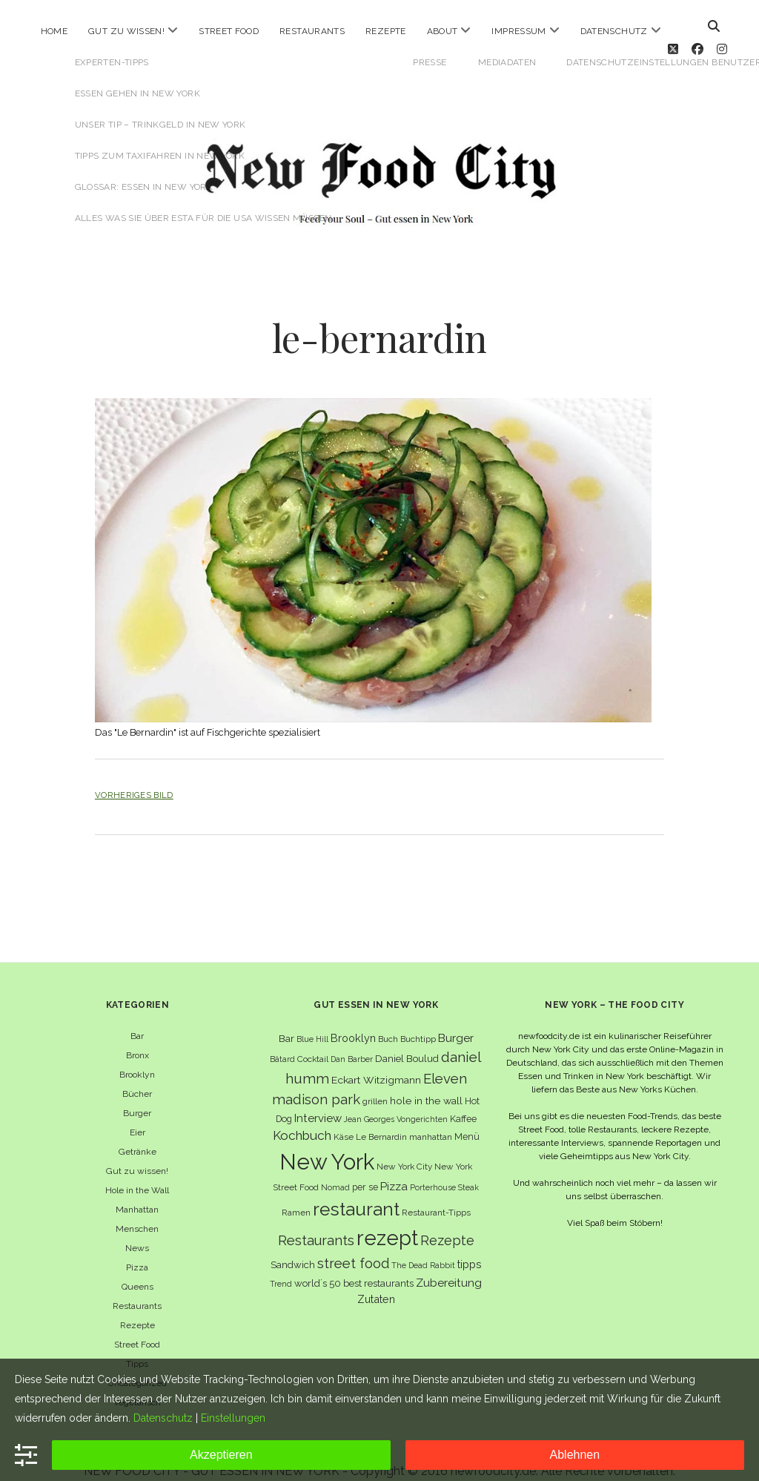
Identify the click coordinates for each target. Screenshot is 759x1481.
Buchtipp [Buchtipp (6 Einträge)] (418, 1022)
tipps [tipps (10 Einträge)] (469, 1247)
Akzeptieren (221, 1454)
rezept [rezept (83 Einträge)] (387, 1221)
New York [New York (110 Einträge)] (326, 1145)
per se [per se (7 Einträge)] (365, 1169)
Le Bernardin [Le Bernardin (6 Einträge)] (381, 1120)
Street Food (229, 31)
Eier (137, 1115)
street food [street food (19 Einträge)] (353, 1246)
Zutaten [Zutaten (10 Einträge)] (376, 1282)
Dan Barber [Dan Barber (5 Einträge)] (352, 1042)
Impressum (518, 31)
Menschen (137, 1212)
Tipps (137, 1347)
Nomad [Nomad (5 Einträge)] (335, 1170)
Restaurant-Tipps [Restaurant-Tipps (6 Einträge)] (436, 1195)
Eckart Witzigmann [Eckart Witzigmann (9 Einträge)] (376, 1063)
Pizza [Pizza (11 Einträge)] (394, 1169)
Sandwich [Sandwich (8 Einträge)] (293, 1247)
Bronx (137, 1038)
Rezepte (385, 31)
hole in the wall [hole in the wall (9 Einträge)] (426, 1083)
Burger (137, 1096)
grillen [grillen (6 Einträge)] (375, 1084)
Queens (137, 1269)
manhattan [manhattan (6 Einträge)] (430, 1120)
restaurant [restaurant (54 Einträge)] (356, 1192)
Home (54, 31)
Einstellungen (233, 1418)
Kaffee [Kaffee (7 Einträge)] (463, 1101)
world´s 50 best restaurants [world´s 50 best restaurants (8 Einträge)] (354, 1266)
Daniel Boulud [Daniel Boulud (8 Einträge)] (407, 1041)
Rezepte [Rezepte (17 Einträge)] (447, 1223)
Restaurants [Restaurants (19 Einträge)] (316, 1223)
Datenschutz (614, 31)
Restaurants (312, 31)
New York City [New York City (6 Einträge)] (404, 1149)
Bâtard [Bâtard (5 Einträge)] (282, 1042)
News (137, 1231)
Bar (137, 1019)
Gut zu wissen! (126, 31)
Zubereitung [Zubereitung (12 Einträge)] (449, 1266)
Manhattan (137, 1192)
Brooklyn (137, 1057)
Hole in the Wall (137, 1173)
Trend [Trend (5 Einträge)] (281, 1266)
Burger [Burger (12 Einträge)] (456, 1021)
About (442, 31)
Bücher (137, 1077)
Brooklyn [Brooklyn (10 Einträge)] (353, 1021)
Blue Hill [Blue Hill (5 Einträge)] (312, 1021)
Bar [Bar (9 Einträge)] (286, 1021)
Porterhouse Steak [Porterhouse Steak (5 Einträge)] (444, 1170)
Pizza (137, 1250)
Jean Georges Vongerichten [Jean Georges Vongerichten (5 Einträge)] (396, 1102)
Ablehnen (575, 1454)
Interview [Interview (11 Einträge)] (318, 1101)
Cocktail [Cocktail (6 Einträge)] (312, 1042)
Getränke (137, 1134)
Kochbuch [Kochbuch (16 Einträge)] (302, 1118)
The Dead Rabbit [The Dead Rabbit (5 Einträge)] (423, 1248)
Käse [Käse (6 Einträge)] (344, 1120)
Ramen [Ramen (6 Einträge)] (296, 1195)
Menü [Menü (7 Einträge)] (467, 1119)
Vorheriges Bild (134, 778)
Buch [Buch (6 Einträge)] (388, 1022)
